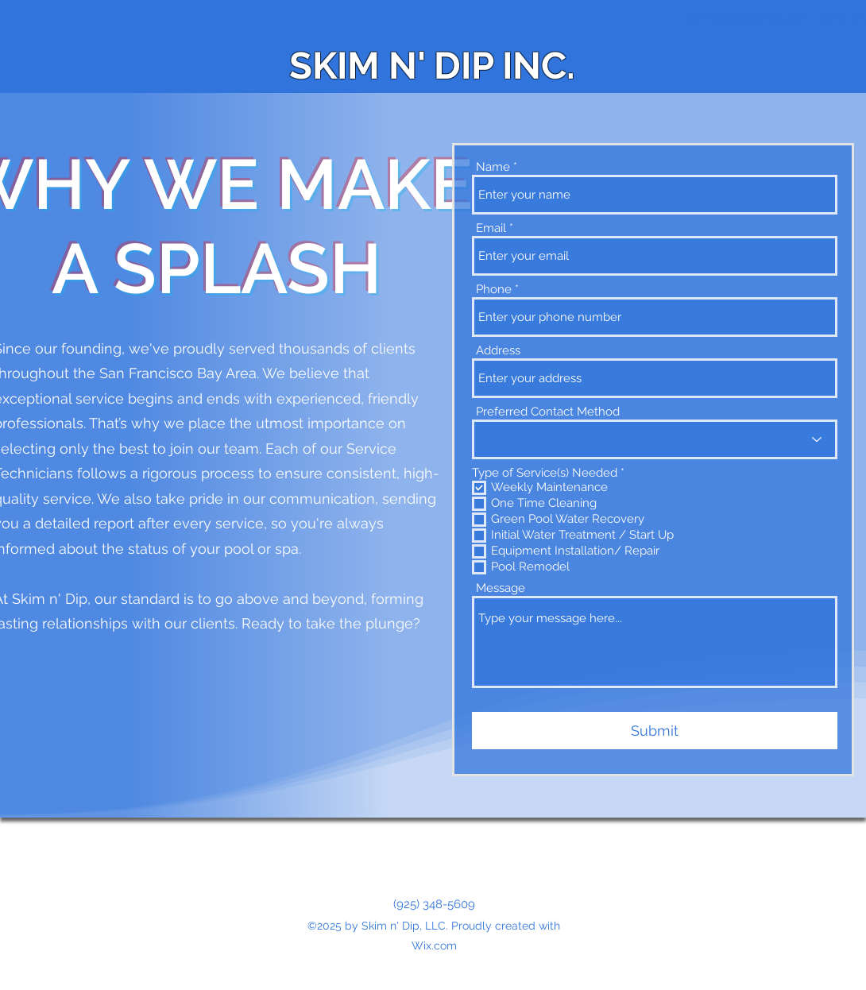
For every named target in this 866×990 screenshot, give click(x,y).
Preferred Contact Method (548, 412)
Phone (494, 290)
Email (491, 228)
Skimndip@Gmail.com (746, 18)
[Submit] (654, 730)
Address (498, 351)
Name (493, 167)
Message (500, 588)
